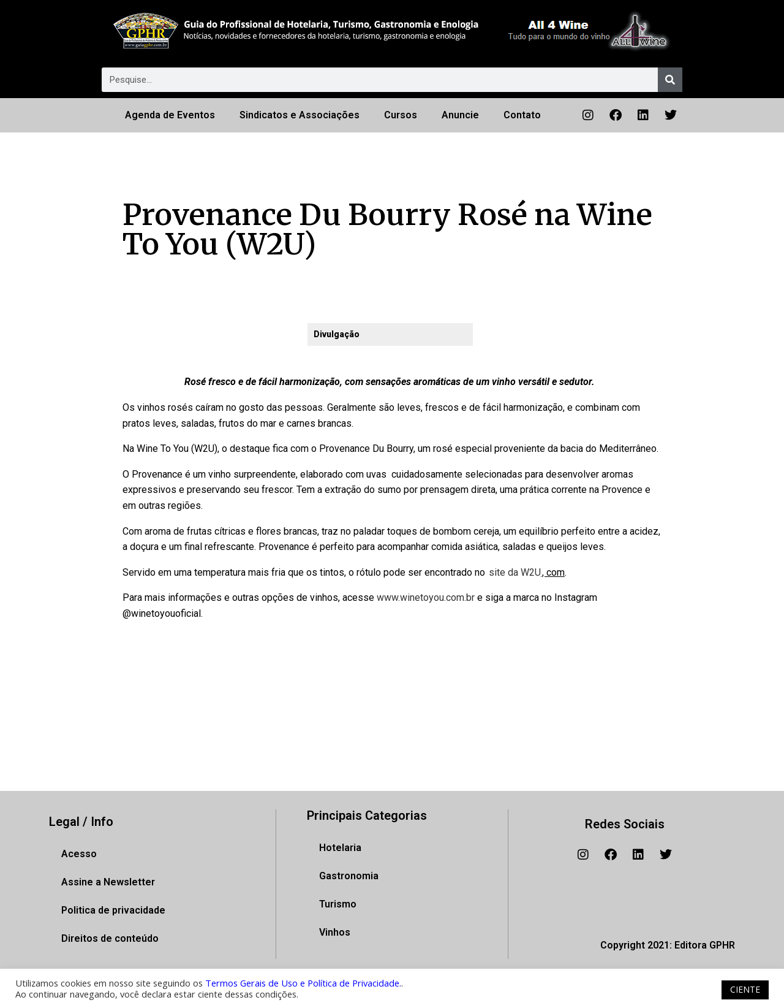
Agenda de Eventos (170, 115)
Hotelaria (340, 847)
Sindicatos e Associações (299, 115)
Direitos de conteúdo (110, 938)
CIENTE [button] (745, 989)
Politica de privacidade (113, 910)
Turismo (337, 904)
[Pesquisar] (670, 79)
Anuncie (460, 115)
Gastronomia (349, 876)
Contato (522, 115)
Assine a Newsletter (108, 882)
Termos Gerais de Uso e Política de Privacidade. (303, 983)
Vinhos (334, 932)
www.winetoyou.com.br (426, 597)
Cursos (400, 115)
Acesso (79, 854)
